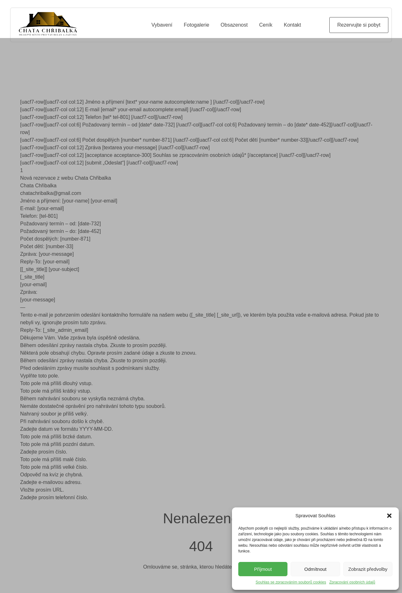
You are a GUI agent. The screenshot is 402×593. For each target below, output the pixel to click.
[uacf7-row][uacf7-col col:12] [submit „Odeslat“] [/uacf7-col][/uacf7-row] (99, 174)
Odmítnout (315, 569)
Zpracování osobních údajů (352, 582)
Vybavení (161, 25)
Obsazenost (234, 25)
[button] (389, 515)
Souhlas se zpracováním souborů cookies (291, 582)
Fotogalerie (196, 25)
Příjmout (263, 569)
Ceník (266, 25)
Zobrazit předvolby (367, 569)
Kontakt (292, 25)
